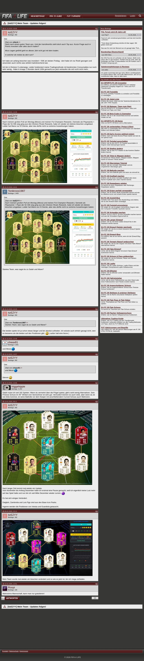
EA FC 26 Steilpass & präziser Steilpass (118, 293)
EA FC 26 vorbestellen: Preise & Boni (117, 127)
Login (132, 15)
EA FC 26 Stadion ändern (112, 148)
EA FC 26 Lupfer (108, 264)
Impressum (24, 651)
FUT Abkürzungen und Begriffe (114, 328)
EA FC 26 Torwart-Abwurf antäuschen (117, 242)
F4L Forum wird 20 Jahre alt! (113, 32)
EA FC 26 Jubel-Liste (110, 99)
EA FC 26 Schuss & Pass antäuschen (117, 256)
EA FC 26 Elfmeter (109, 271)
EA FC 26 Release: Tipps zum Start (116, 106)
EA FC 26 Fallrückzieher (111, 278)
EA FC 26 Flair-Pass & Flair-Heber (115, 300)
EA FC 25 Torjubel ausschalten (114, 141)
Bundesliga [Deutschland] (112, 52)
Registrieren (120, 15)
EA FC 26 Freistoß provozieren (114, 205)
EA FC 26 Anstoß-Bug (110, 198)
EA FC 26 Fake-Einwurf (111, 249)
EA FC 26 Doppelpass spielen (114, 183)
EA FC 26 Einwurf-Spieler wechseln (116, 227)
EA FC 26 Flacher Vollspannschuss (116, 313)
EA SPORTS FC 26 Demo (112, 121)
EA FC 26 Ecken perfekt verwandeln (116, 191)
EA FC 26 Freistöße (109, 92)
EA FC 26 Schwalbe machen (113, 212)
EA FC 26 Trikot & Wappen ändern (115, 156)
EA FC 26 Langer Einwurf (112, 220)
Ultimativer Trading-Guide (112, 319)
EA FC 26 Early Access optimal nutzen (117, 134)
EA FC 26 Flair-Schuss (111, 307)
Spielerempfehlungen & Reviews (115, 67)
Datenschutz (13, 651)
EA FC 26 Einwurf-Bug (110, 234)
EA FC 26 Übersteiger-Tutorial (114, 163)
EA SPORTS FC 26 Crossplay (113, 83)
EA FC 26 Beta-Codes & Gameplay (116, 114)
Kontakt (5, 651)
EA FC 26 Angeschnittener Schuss (116, 285)
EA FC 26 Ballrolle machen (112, 170)
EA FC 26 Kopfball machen (112, 176)
